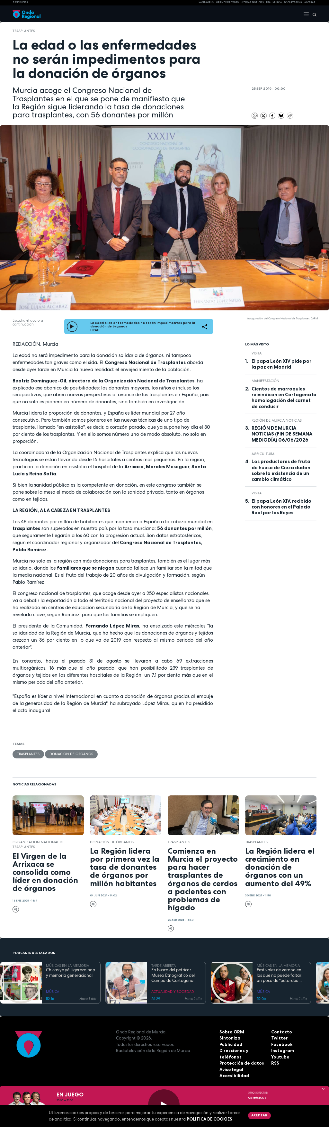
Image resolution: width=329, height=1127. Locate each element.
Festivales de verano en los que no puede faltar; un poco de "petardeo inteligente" (279, 975)
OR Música (257, 1097)
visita (257, 353)
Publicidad (230, 1044)
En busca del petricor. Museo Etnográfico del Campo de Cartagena (173, 975)
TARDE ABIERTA (163, 965)
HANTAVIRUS (206, 2)
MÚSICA (52, 991)
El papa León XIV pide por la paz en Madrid (281, 364)
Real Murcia (274, 2)
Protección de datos (241, 1063)
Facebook (281, 1044)
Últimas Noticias (252, 2)
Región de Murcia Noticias (277, 420)
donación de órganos (71, 754)
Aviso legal (231, 1069)
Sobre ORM (231, 1031)
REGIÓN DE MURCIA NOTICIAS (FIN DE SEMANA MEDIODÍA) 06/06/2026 (282, 434)
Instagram (282, 1050)
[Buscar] (312, 14)
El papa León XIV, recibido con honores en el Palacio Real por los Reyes (281, 507)
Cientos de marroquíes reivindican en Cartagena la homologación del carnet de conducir (284, 397)
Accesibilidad (234, 1075)
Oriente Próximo (227, 2)
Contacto (281, 1031)
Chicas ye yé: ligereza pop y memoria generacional (70, 972)
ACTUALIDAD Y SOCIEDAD (172, 991)
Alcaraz (310, 2)
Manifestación (266, 381)
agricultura (263, 454)
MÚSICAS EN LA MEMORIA (67, 965)
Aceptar (259, 1115)
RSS (275, 1063)
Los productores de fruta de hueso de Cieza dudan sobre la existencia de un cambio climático (281, 470)
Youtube (280, 1056)
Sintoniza (229, 1037)
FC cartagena (293, 2)
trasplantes (24, 31)
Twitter (279, 1037)
